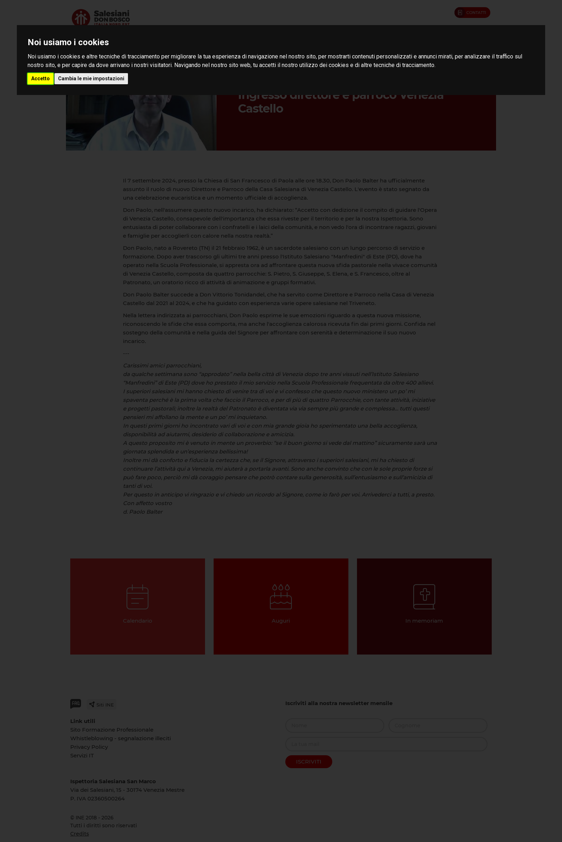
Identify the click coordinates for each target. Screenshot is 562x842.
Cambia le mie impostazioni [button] (91, 78)
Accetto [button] (40, 78)
